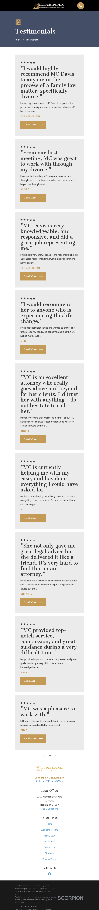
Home (49, 824)
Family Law (49, 835)
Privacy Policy (49, 859)
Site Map (49, 853)
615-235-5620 (49, 781)
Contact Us (49, 847)
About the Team (49, 829)
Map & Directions (49, 808)
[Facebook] (49, 874)
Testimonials (49, 841)
